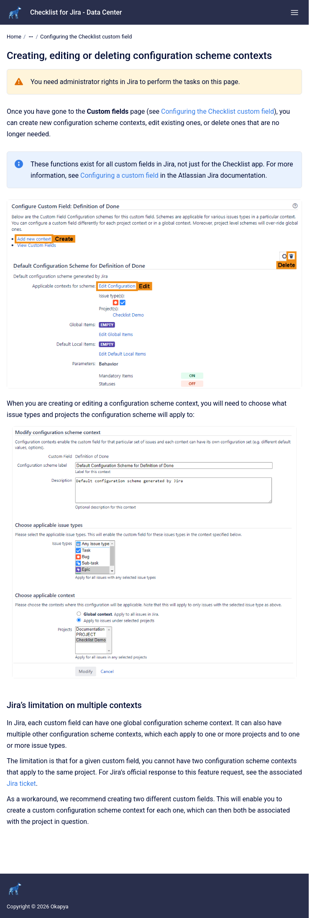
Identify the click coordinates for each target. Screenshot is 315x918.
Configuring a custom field (119, 175)
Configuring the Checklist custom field (86, 36)
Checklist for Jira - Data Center (76, 12)
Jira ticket (21, 784)
